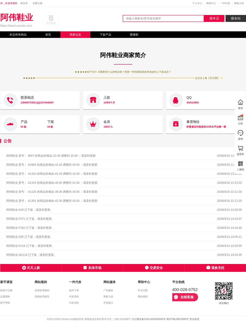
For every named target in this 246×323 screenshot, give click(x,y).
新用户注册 (6, 290)
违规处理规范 (42, 296)
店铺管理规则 (42, 290)
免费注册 (37, 3)
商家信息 (75, 34)
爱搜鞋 (134, 34)
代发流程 (74, 302)
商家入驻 (239, 3)
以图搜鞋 (5, 296)
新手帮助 (5, 302)
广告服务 (108, 290)
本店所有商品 (18, 34)
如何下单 (74, 290)
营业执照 (194, 319)
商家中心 (211, 3)
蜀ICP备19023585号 (177, 319)
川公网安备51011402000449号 (149, 319)
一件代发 (225, 3)
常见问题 (143, 290)
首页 (48, 34)
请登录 (24, 3)
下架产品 (105, 34)
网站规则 (143, 296)
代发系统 (74, 296)
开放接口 (108, 302)
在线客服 (184, 297)
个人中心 (197, 3)
